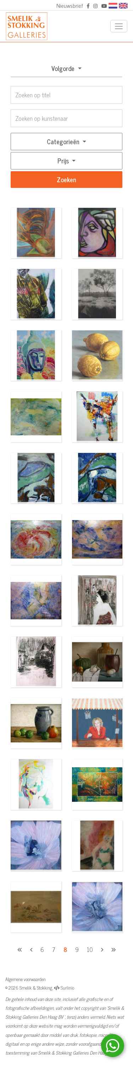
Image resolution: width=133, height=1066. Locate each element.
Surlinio (67, 987)
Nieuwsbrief (69, 5)
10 (90, 949)
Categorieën (64, 141)
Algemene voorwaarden (25, 979)
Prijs (64, 160)
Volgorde (63, 68)
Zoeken (66, 179)
